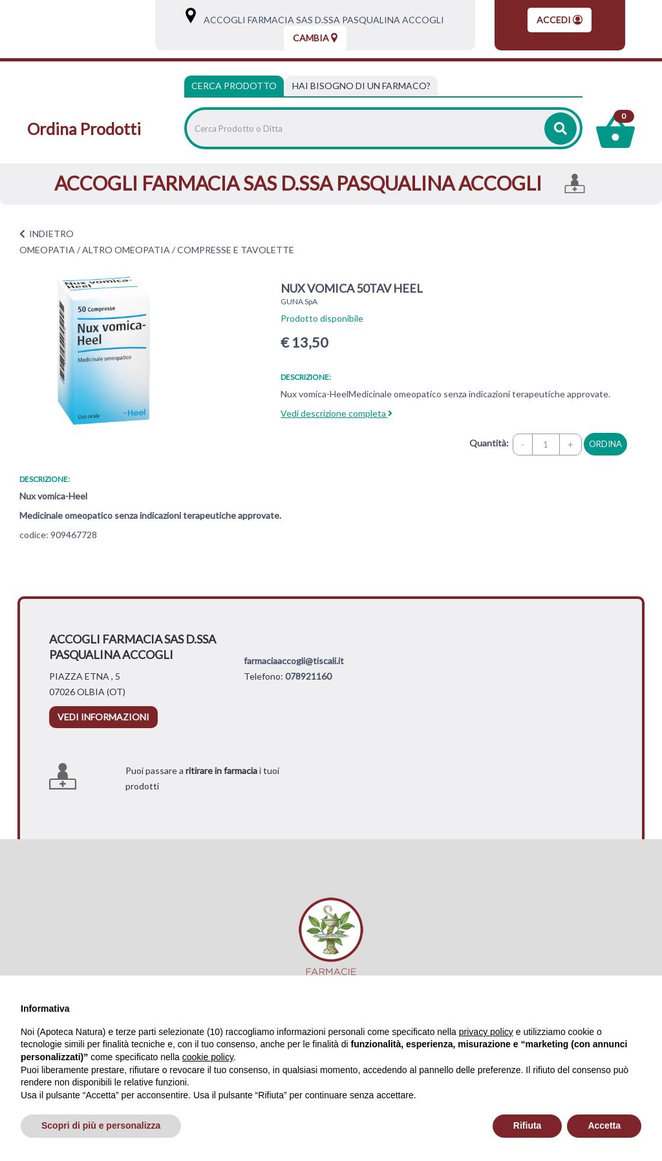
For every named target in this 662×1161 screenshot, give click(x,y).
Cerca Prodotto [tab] (234, 85)
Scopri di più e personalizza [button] (100, 1125)
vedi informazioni (103, 716)
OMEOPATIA (47, 249)
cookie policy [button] (207, 1057)
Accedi (559, 19)
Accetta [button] (604, 1125)
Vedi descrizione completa (336, 413)
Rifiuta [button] (527, 1125)
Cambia (315, 37)
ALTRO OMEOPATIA (126, 249)
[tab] (361, 86)
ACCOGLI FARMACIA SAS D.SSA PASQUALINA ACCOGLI (321, 19)
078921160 (308, 676)
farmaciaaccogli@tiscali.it (294, 660)
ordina (605, 444)
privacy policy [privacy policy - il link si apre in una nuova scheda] (486, 1032)
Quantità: (489, 442)
